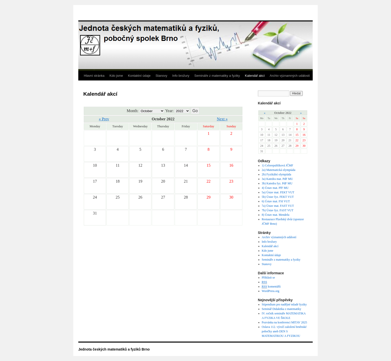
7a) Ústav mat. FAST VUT (278, 206)
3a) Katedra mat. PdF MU (277, 179)
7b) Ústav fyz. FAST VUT (277, 210)
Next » (222, 119)
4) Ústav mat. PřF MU (275, 188)
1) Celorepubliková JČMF (277, 165)
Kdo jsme (116, 75)
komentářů (271, 287)
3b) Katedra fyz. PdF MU (277, 183)
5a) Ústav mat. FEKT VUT (278, 192)
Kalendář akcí (255, 75)
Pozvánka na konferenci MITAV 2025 (284, 322)
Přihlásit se (268, 277)
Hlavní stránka (94, 75)
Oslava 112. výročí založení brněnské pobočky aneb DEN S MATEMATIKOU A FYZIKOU (284, 331)
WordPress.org (270, 291)
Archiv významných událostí (290, 75)
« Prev (104, 119)
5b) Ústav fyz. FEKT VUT (278, 197)
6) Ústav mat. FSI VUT (276, 201)
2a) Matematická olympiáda (278, 170)
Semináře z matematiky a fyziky (217, 75)
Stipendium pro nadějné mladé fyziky (284, 304)
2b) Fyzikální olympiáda (276, 174)
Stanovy (161, 75)
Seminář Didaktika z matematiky (281, 309)
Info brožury (181, 75)
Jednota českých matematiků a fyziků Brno (114, 349)
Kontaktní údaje (139, 75)
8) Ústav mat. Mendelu (276, 215)
